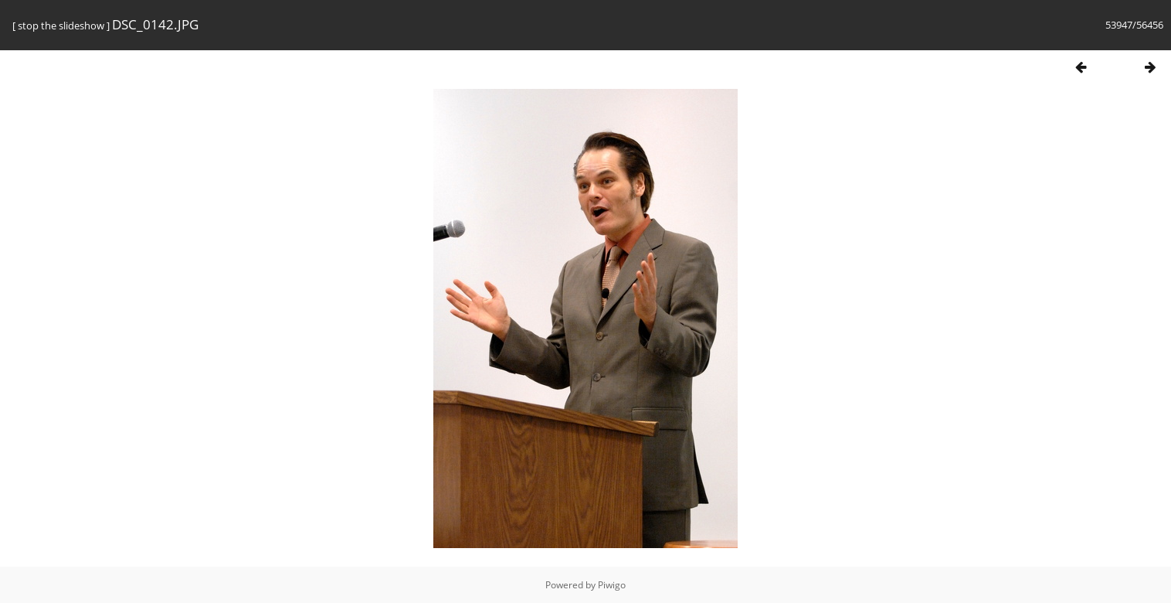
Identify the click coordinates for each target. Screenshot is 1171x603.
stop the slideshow (61, 25)
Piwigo (612, 584)
